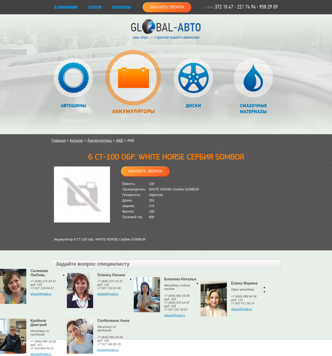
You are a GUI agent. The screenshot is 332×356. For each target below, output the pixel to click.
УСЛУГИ (94, 7)
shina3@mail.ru (40, 294)
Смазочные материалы (253, 86)
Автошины (73, 83)
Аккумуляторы (133, 84)
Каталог (76, 140)
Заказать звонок (167, 7)
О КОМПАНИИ (65, 7)
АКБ (119, 140)
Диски (193, 83)
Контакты (121, 7)
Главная (59, 140)
